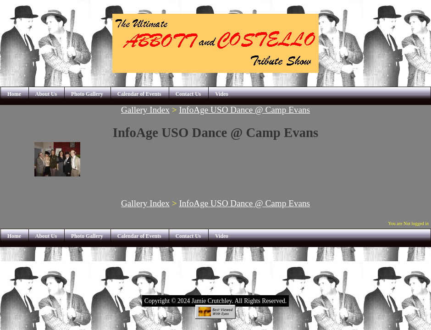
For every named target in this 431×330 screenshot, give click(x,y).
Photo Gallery (87, 94)
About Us (46, 94)
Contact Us (188, 94)
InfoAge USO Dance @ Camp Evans (244, 110)
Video (221, 94)
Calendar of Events (139, 94)
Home (14, 94)
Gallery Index (145, 110)
